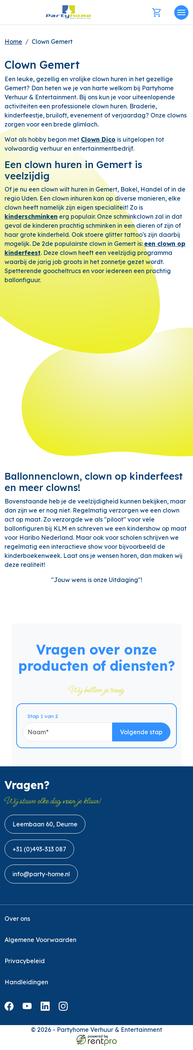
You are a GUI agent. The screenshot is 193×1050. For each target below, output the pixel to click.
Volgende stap (153, 735)
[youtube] (29, 1012)
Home (13, 41)
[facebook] (11, 1012)
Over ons (17, 922)
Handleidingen (26, 986)
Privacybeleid (25, 965)
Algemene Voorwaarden (40, 944)
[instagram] (65, 1012)
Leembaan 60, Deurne (45, 828)
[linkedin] (47, 1012)
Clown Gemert (52, 41)
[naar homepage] (68, 12)
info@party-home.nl (41, 878)
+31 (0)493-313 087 (39, 853)
